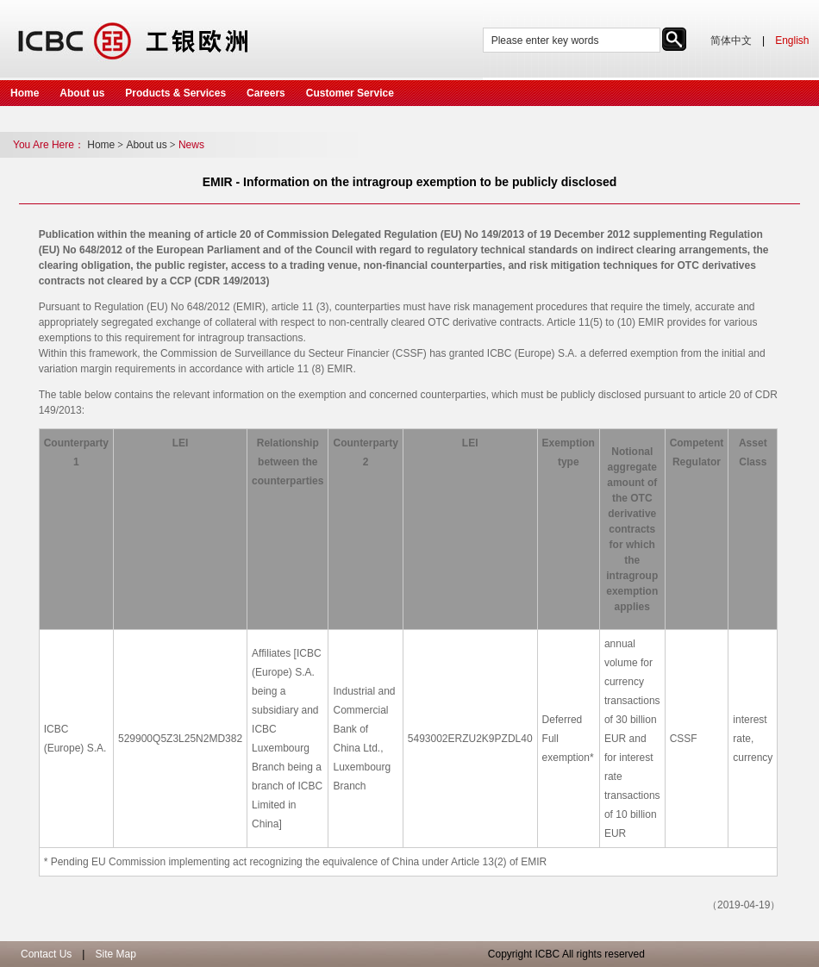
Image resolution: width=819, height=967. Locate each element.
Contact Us (46, 954)
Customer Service (350, 93)
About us (81, 93)
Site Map (115, 954)
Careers (266, 93)
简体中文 (731, 40)
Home (24, 93)
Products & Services (175, 93)
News (191, 145)
